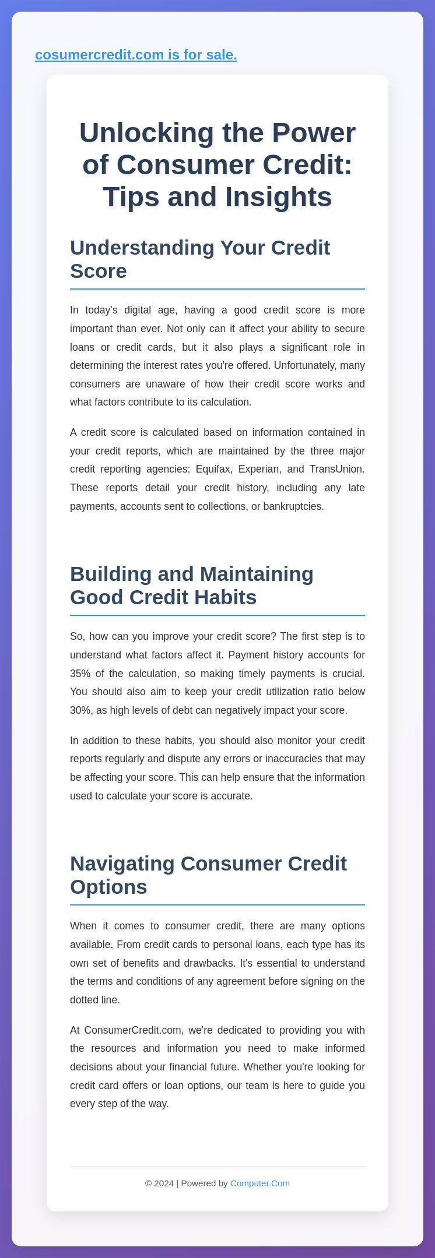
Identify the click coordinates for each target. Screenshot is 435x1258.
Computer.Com (260, 1183)
